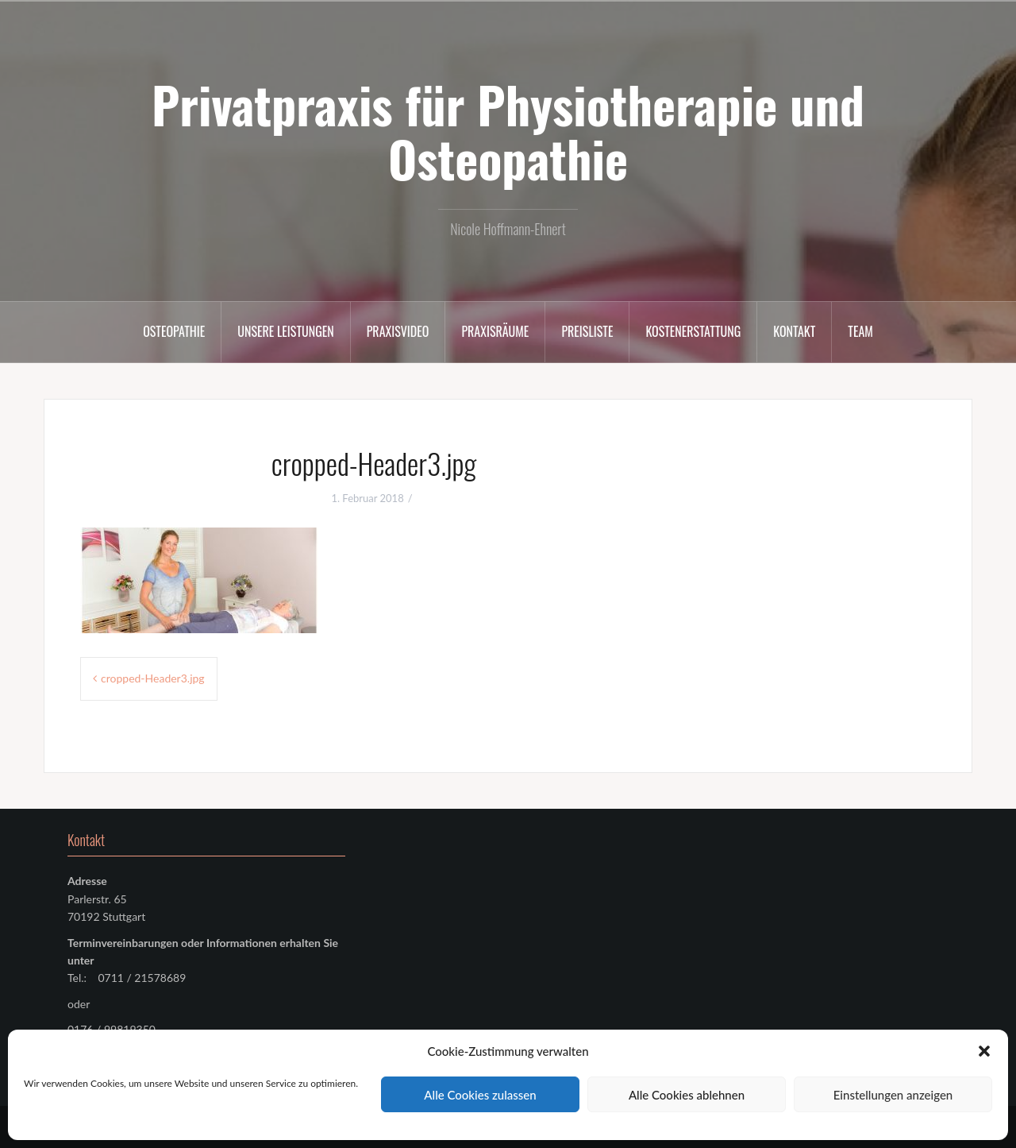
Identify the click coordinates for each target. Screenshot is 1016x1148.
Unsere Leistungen (285, 331)
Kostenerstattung (693, 331)
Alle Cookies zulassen (480, 1095)
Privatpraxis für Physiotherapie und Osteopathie (508, 131)
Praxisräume (495, 331)
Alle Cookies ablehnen (687, 1095)
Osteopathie (174, 331)
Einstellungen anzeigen (893, 1095)
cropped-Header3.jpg (153, 678)
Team (860, 331)
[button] (984, 1051)
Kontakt (794, 331)
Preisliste (587, 331)
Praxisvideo (398, 331)
